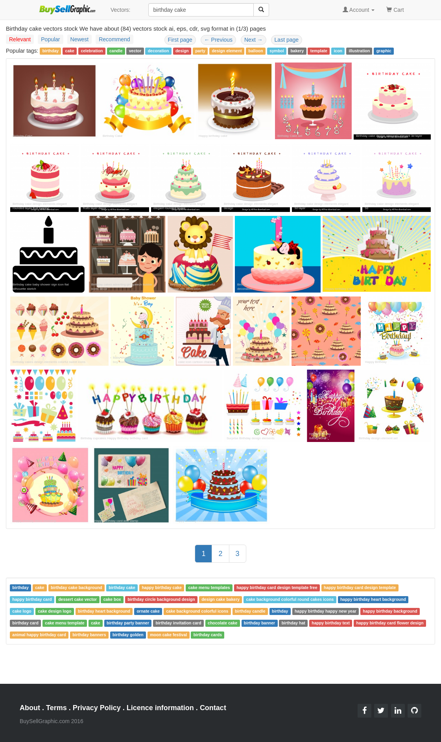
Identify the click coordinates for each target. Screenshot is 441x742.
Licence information (160, 708)
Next (253, 40)
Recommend (114, 39)
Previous (218, 40)
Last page (287, 40)
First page (180, 40)
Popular (50, 39)
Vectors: (121, 10)
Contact (213, 708)
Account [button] (359, 10)
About (30, 708)
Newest (79, 39)
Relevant (20, 39)
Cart (395, 9)
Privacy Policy (97, 708)
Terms (56, 708)
